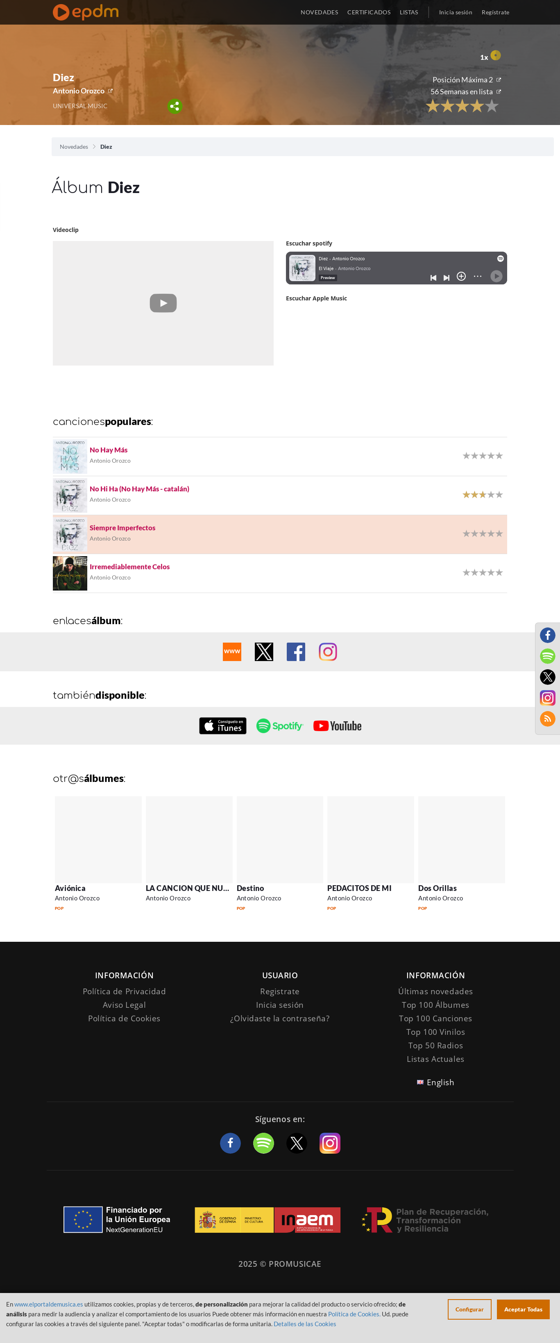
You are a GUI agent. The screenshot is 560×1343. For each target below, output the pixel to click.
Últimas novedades (435, 991)
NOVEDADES (319, 12)
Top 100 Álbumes (435, 1005)
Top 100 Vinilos (435, 1032)
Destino (250, 888)
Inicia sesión (455, 12)
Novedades (74, 146)
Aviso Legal (124, 1005)
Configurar (470, 1309)
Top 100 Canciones (435, 1018)
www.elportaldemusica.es (48, 1304)
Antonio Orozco (78, 90)
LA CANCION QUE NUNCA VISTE (204, 888)
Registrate (280, 991)
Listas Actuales (436, 1059)
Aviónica (70, 888)
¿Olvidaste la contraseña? (279, 1018)
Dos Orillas (437, 888)
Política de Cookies (124, 1018)
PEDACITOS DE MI (359, 888)
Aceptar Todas (523, 1309)
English (441, 1082)
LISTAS (409, 12)
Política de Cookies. (354, 1314)
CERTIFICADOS (368, 12)
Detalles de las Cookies (305, 1323)
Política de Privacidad (124, 991)
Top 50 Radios (435, 1045)
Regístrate (495, 12)
